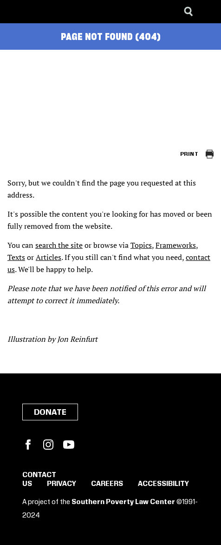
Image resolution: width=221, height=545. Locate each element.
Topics (141, 245)
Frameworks (176, 245)
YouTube (68, 444)
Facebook (27, 444)
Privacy (61, 484)
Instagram (48, 444)
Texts (16, 257)
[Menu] (207, 11)
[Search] (188, 11)
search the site (59, 245)
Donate (50, 412)
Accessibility (163, 484)
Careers (107, 484)
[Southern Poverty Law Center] (15, 12)
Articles (48, 257)
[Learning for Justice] (54, 12)
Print (189, 154)
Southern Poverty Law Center (123, 502)
